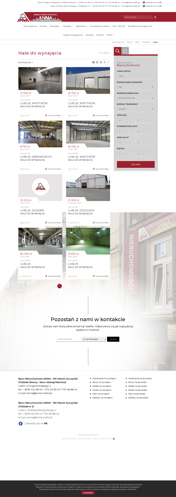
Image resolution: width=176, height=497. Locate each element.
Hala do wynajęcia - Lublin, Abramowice (40, 146)
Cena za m (123, 137)
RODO (110, 35)
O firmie (43, 26)
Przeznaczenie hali (128, 93)
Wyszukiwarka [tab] (117, 51)
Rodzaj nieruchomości (130, 82)
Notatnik (90, 35)
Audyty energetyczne (73, 35)
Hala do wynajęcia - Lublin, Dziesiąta (88, 200)
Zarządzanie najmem (99, 26)
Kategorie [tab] (125, 51)
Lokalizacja (124, 71)
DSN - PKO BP (118, 26)
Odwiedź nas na (153, 2)
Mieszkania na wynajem (104, 378)
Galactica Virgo (83, 438)
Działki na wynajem (101, 386)
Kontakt (100, 35)
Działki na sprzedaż (137, 386)
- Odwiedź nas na (35, 423)
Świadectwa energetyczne (140, 26)
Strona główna (30, 26)
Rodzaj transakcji (127, 104)
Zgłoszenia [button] (82, 26)
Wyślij (113, 339)
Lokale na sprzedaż (137, 390)
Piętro (120, 148)
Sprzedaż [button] (55, 26)
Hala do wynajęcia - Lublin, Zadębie (40, 200)
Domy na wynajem (101, 382)
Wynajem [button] (68, 26)
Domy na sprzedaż (137, 382)
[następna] (69, 286)
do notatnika (54, 114)
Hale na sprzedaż (136, 394)
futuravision (108, 438)
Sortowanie (25, 62)
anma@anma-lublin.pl (131, 2)
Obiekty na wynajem (102, 397)
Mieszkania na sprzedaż (140, 378)
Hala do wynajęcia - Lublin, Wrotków (40, 93)
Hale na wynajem (101, 394)
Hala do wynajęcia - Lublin (40, 253)
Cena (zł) (122, 115)
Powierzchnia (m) (127, 126)
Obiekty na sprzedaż (138, 397)
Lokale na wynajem (101, 390)
